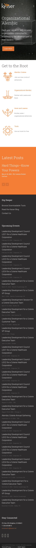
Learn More (8, 49)
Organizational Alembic (22, 90)
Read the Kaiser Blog (10, 209)
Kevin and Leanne (20, 108)
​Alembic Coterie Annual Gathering (16, 415)
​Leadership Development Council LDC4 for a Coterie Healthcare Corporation (16, 271)
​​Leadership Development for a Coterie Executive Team (18, 339)
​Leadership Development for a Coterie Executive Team (18, 282)
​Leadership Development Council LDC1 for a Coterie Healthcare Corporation (16, 234)
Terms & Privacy (6, 547)
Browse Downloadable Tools (14, 205)
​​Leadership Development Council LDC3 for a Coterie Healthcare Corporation (16, 450)
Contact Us (6, 213)
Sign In (23, 547)
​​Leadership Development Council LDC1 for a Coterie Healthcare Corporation (16, 425)
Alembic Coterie (20, 72)
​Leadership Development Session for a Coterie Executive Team (17, 301)
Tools (16, 126)
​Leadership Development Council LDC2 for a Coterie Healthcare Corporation (16, 247)
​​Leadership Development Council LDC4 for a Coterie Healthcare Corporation (16, 462)
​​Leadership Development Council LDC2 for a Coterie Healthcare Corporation (16, 437)
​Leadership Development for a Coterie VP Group (18, 291)
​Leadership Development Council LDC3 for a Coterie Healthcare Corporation (16, 259)
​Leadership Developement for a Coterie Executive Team (15, 482)
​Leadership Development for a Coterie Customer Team (18, 320)
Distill (19, 547)
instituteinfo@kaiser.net (9, 528)
